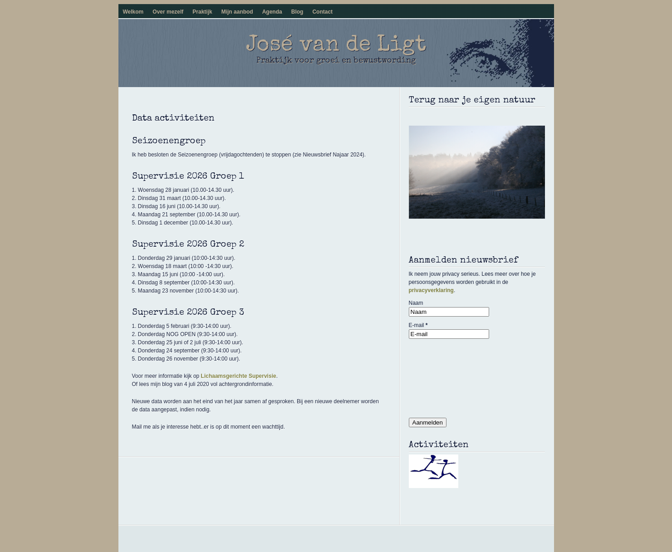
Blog (297, 12)
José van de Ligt (336, 46)
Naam (416, 303)
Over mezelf (167, 12)
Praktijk (202, 12)
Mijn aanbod (237, 12)
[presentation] (446, 376)
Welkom (133, 12)
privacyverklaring (431, 290)
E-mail (418, 325)
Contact (322, 12)
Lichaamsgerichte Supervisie (238, 376)
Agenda (272, 12)
